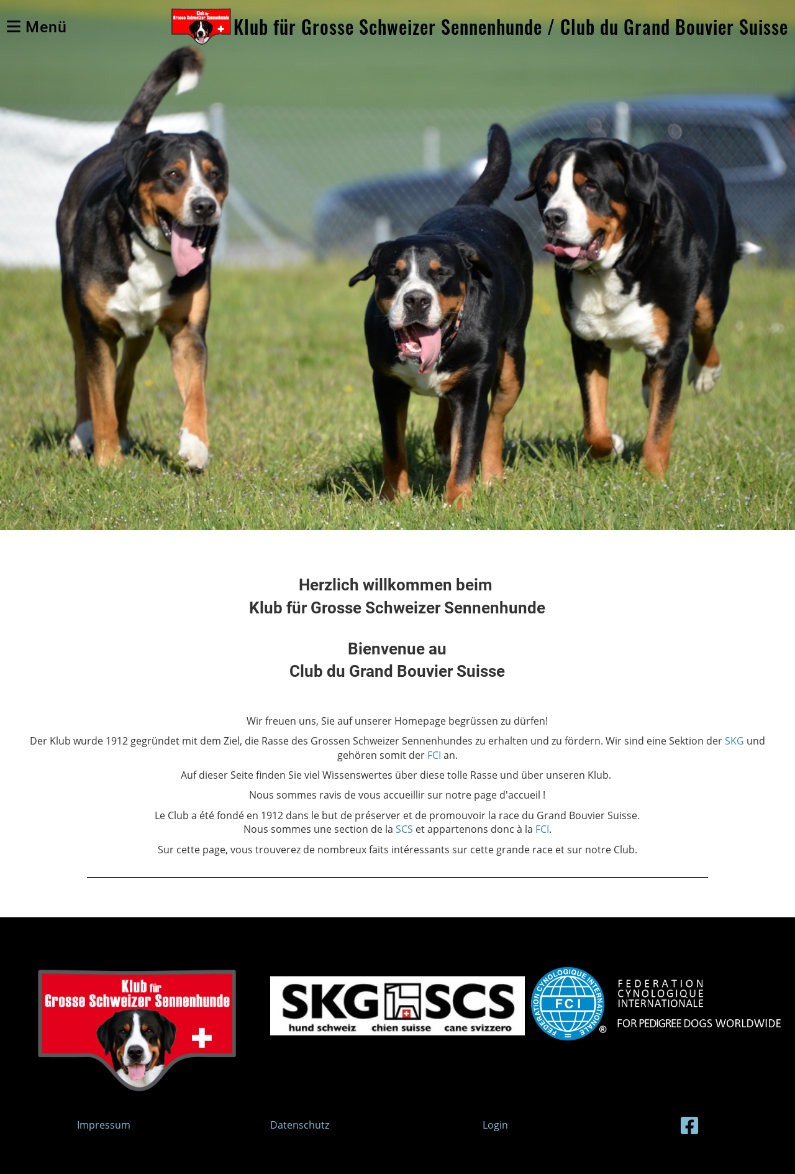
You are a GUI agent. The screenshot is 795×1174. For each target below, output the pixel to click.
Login (495, 1125)
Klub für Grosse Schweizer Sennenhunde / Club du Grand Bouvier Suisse (511, 26)
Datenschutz (299, 1125)
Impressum (103, 1125)
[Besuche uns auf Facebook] (689, 1125)
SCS (406, 829)
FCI (434, 755)
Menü (37, 27)
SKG (734, 741)
